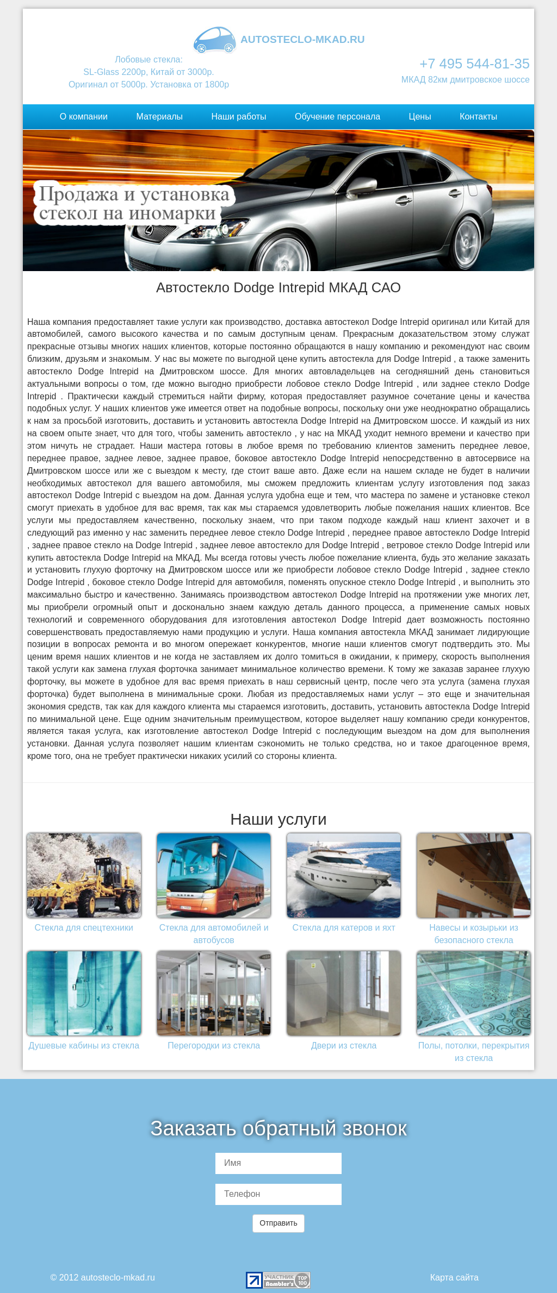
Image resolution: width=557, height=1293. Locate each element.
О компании (84, 116)
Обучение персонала (337, 116)
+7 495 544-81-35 (474, 63)
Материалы (159, 116)
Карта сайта (454, 1277)
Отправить (278, 1223)
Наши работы (239, 116)
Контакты (478, 116)
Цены (420, 116)
